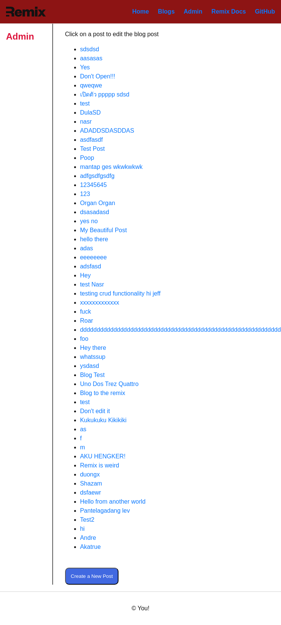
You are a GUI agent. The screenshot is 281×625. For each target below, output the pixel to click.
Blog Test (92, 375)
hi (82, 528)
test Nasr (92, 284)
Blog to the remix (102, 393)
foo (84, 338)
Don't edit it (95, 411)
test (85, 103)
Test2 (87, 519)
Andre (88, 538)
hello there (94, 239)
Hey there (93, 348)
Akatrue (90, 547)
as (83, 429)
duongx (90, 474)
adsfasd (90, 266)
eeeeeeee (93, 257)
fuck (85, 311)
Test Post (92, 149)
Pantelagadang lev (105, 510)
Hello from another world (113, 501)
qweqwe (91, 85)
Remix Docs (228, 11)
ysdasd (89, 366)
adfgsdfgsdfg (97, 176)
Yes (85, 67)
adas (86, 248)
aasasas (91, 58)
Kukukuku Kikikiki (103, 420)
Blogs (166, 11)
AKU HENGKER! (103, 456)
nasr (86, 121)
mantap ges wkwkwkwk (111, 167)
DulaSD (90, 112)
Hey (85, 275)
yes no (89, 221)
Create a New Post (92, 576)
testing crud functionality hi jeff (120, 293)
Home (140, 11)
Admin (193, 11)
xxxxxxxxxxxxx (99, 302)
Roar (86, 320)
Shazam (91, 483)
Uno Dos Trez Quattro (109, 384)
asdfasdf (91, 139)
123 (85, 194)
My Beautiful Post (103, 230)
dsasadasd (94, 212)
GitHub (265, 11)
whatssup (93, 357)
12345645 (93, 185)
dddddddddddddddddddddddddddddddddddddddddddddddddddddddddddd (180, 329)
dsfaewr (90, 492)
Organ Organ (97, 203)
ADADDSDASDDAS (107, 130)
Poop (87, 158)
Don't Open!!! (97, 76)
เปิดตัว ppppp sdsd (104, 94)
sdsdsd (89, 49)
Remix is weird (99, 465)
